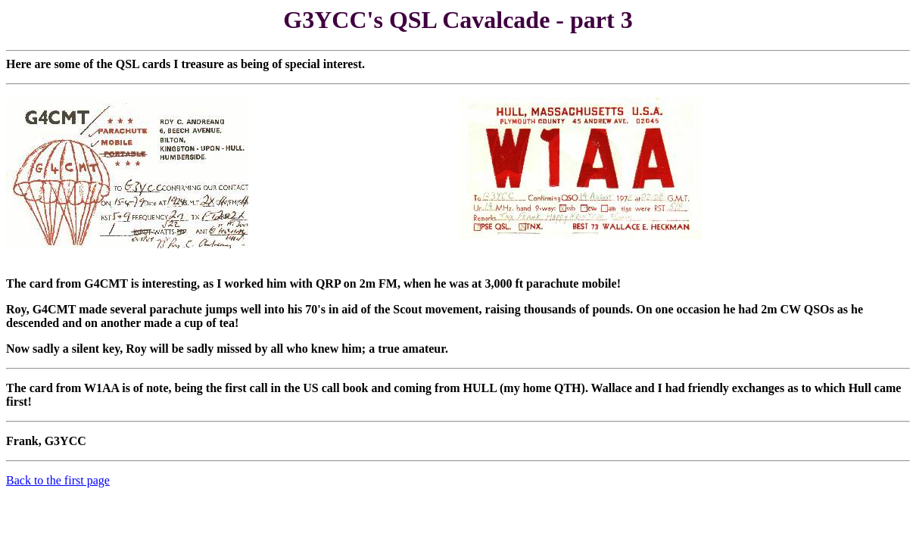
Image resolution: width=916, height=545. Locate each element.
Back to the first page (58, 480)
